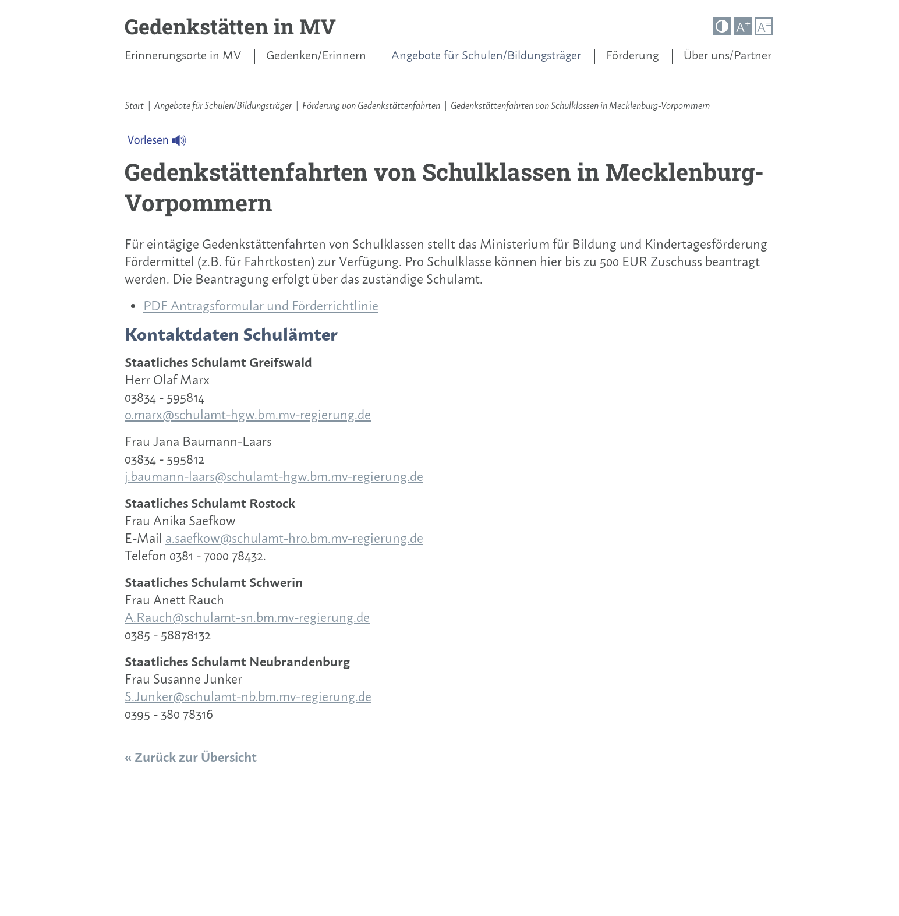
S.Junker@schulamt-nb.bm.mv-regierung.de (248, 696)
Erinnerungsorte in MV (183, 55)
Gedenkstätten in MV (230, 26)
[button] (722, 26)
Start (134, 105)
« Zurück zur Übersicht (191, 757)
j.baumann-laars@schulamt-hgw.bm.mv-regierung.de (274, 476)
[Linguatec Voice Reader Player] (164, 143)
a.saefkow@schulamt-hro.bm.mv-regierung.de (294, 538)
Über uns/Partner (727, 55)
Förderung (632, 55)
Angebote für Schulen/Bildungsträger (486, 55)
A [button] (743, 26)
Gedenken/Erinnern (316, 55)
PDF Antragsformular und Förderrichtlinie (260, 305)
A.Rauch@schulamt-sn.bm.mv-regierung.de (247, 617)
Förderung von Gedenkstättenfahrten (371, 105)
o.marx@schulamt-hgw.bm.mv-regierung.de (248, 414)
